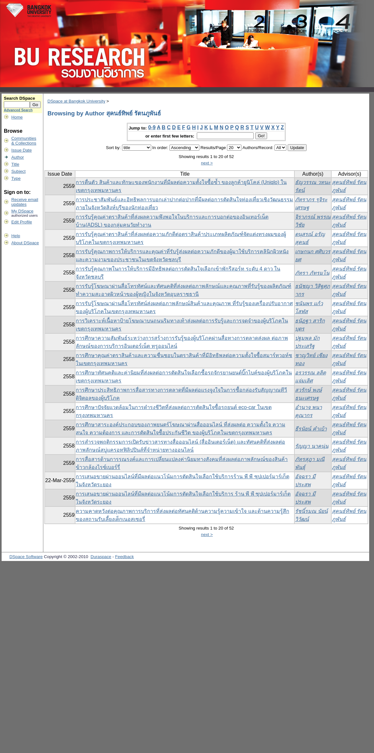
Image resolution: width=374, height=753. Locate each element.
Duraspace (101, 556)
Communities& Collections (23, 141)
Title (15, 164)
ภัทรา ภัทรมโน (312, 273)
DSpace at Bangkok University (76, 101)
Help (15, 235)
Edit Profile (21, 222)
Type (16, 178)
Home (17, 117)
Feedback (124, 556)
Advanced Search (18, 110)
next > (207, 163)
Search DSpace (19, 98)
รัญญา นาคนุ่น (311, 446)
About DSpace (25, 242)
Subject (18, 171)
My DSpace (22, 211)
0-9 (151, 127)
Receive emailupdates (24, 202)
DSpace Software (26, 556)
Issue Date (21, 150)
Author (17, 157)
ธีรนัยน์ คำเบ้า (310, 428)
